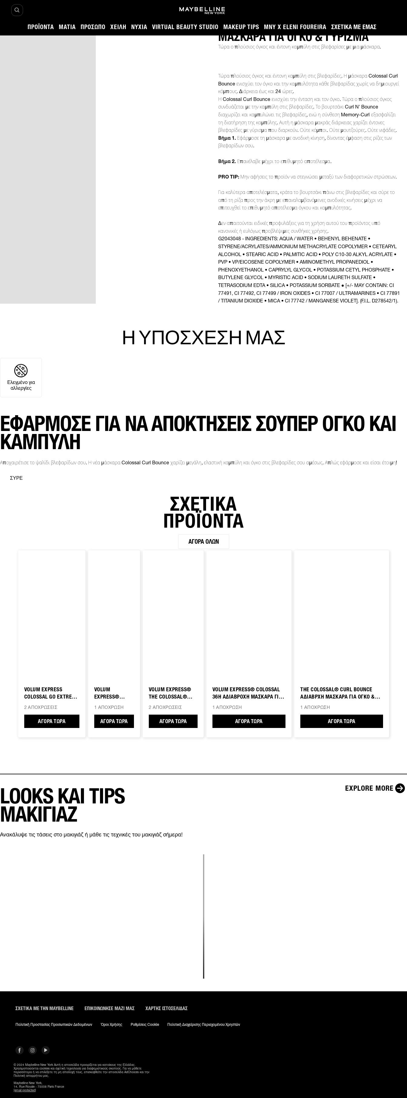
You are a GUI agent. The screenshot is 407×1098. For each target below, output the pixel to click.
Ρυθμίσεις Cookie (145, 1025)
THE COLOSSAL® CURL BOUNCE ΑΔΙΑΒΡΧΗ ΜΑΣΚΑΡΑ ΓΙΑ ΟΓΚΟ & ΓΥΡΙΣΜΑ (337, 693)
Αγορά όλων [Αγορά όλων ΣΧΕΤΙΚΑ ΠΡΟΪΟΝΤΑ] (203, 541)
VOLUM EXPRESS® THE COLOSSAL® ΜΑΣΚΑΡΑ (170, 693)
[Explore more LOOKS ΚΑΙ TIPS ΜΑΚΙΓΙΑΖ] (376, 788)
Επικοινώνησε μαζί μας (110, 1008)
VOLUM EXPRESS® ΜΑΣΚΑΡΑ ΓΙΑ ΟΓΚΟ (109, 693)
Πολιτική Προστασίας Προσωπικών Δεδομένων (53, 1025)
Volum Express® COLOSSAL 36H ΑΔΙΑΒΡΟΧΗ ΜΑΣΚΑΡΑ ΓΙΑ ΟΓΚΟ (247, 693)
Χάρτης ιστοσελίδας (166, 1008)
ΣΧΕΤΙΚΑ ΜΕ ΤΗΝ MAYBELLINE (44, 1008)
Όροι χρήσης (111, 1025)
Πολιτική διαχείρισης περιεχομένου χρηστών (203, 1025)
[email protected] (25, 1090)
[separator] (11, 478)
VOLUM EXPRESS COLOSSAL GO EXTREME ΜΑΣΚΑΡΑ (51, 693)
